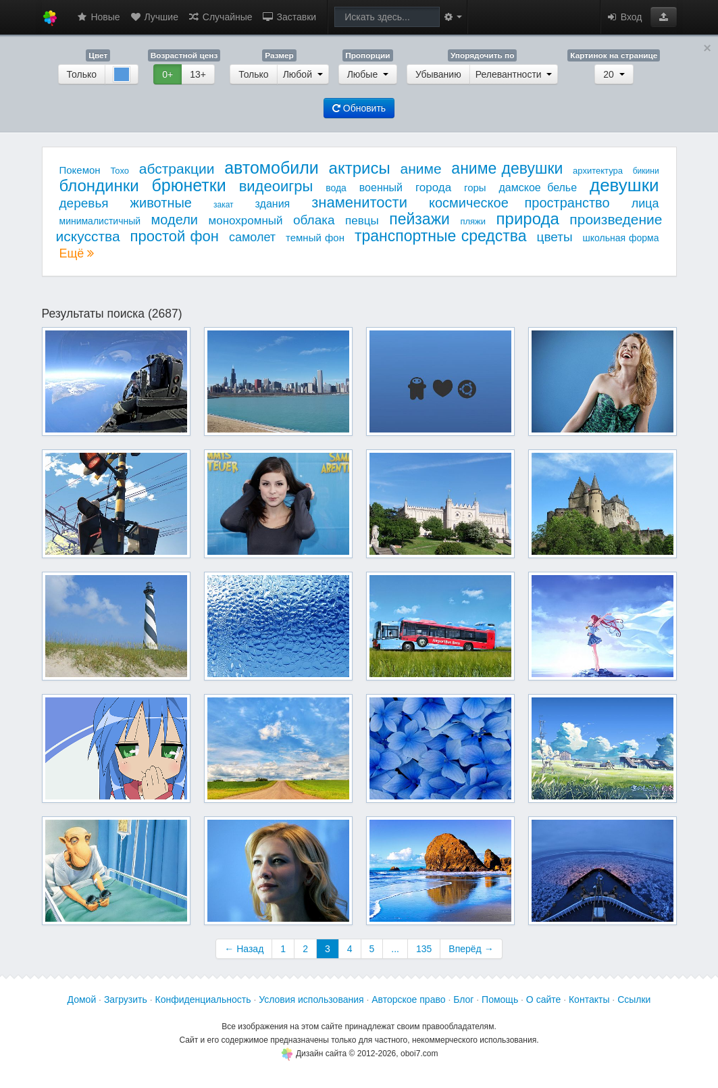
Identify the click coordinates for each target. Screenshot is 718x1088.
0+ (167, 74)
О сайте (543, 999)
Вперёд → (470, 948)
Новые (98, 16)
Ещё (77, 253)
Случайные (220, 16)
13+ (198, 74)
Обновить (359, 108)
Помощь (500, 999)
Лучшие (154, 16)
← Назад (243, 948)
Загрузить (125, 999)
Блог (463, 999)
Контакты (589, 999)
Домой (82, 999)
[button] (663, 17)
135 (424, 948)
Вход (624, 16)
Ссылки (633, 999)
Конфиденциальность (203, 999)
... (395, 948)
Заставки (289, 16)
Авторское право (408, 999)
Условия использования (311, 999)
